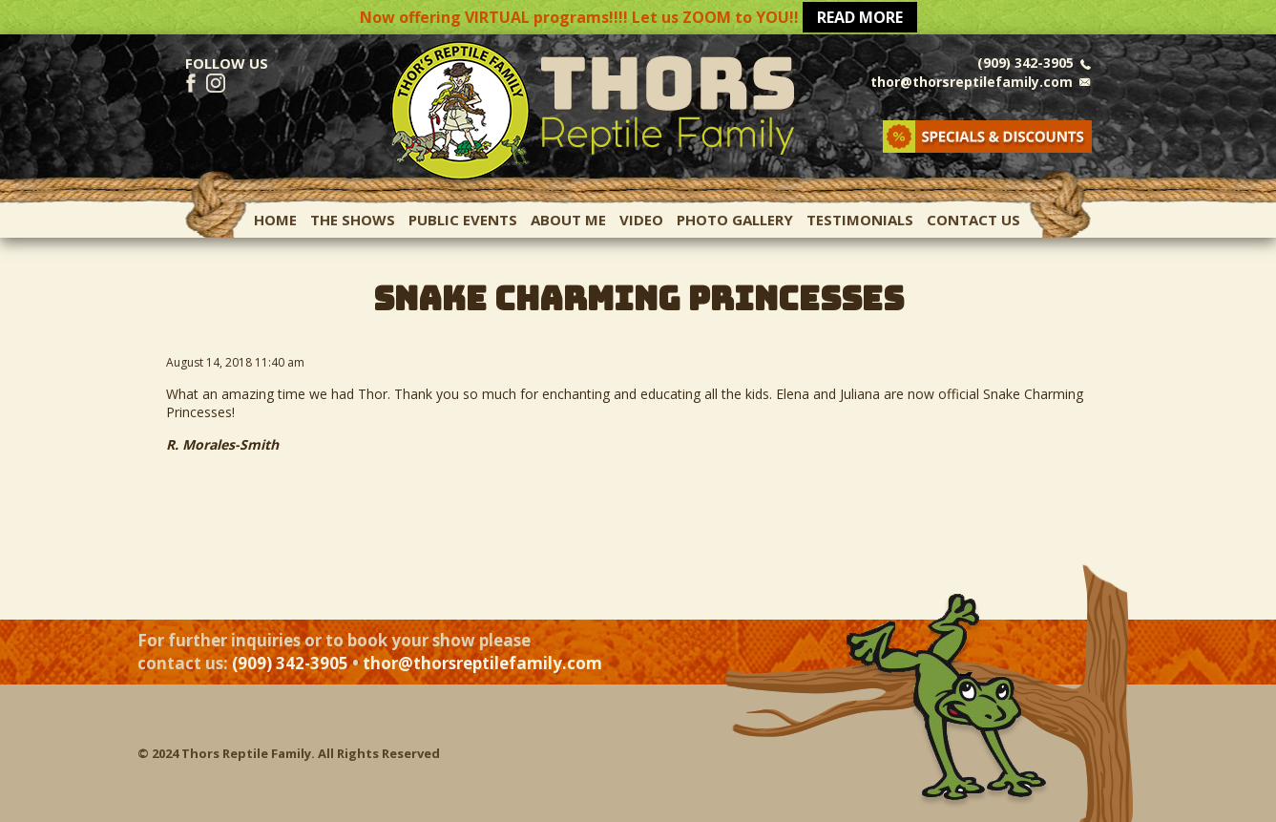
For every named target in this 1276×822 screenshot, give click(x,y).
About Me (568, 219)
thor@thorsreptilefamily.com (971, 82)
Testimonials (859, 219)
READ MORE (860, 17)
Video (641, 219)
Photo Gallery (735, 219)
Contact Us (973, 219)
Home (275, 219)
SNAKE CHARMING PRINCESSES (638, 298)
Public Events (462, 219)
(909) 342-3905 (1025, 62)
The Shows (352, 219)
